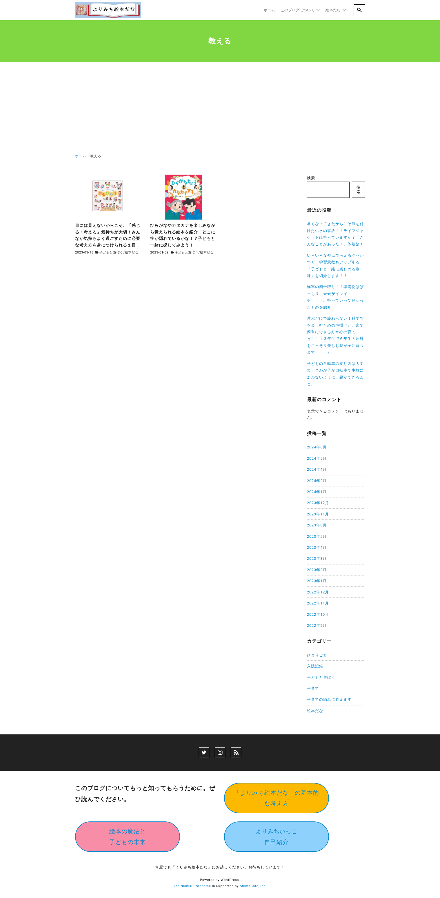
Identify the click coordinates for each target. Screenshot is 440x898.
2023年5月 (317, 536)
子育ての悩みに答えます (329, 699)
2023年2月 (317, 570)
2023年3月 (317, 558)
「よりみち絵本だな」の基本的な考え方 (276, 798)
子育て (313, 688)
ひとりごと (317, 655)
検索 (311, 178)
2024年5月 (317, 458)
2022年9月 (317, 625)
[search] (359, 10)
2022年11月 (318, 603)
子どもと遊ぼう (111, 252)
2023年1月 (317, 581)
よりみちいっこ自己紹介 (276, 837)
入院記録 (315, 666)
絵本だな (132, 252)
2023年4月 (317, 547)
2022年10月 (318, 614)
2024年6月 (317, 447)
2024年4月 (317, 469)
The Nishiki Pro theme (192, 886)
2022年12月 (318, 592)
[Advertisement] (220, 109)
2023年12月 (318, 503)
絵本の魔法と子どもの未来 (127, 837)
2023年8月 (317, 525)
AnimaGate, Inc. (253, 886)
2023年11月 (318, 514)
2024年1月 (317, 492)
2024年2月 (317, 481)
